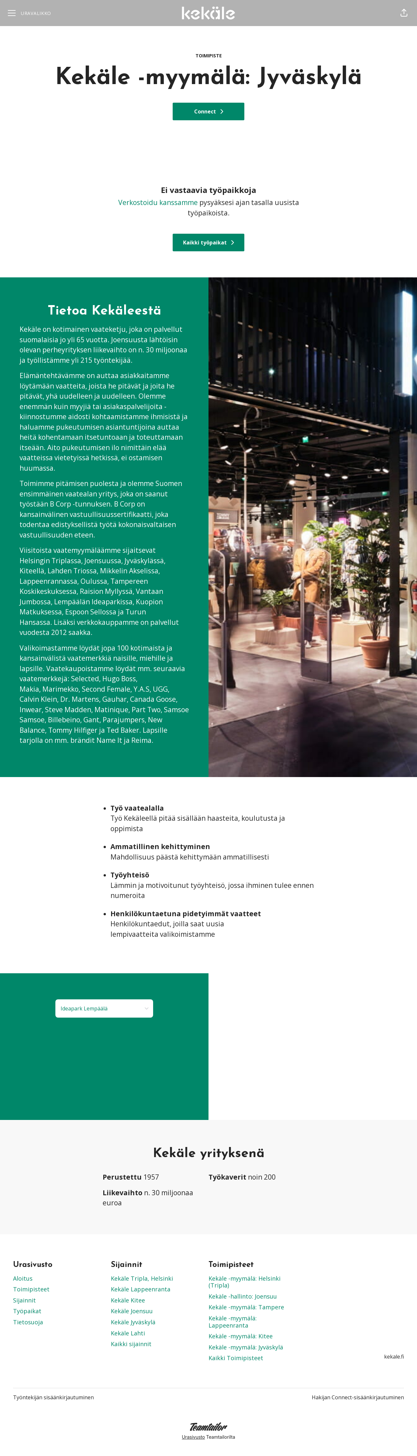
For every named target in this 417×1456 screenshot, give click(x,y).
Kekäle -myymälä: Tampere (246, 1307)
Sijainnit (24, 1300)
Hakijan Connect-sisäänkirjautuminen (358, 1397)
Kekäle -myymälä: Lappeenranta (232, 1321)
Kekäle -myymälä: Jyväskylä (245, 1347)
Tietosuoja (28, 1322)
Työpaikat (27, 1311)
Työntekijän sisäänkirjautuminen (53, 1397)
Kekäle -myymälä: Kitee (240, 1336)
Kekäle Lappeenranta (140, 1289)
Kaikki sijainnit (131, 1344)
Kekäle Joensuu (132, 1311)
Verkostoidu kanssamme (158, 202)
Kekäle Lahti (128, 1333)
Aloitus (23, 1278)
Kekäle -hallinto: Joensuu (242, 1296)
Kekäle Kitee (128, 1300)
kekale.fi (394, 1356)
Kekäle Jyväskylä (133, 1322)
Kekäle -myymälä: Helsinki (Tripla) (244, 1281)
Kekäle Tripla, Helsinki (142, 1278)
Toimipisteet (31, 1289)
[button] (404, 13)
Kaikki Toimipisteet (235, 1358)
